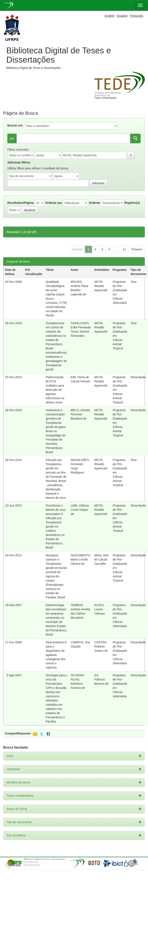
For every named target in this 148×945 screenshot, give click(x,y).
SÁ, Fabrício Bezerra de (101, 679)
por (12, 138)
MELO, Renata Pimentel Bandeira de (80, 414)
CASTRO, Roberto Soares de (101, 646)
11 (124, 249)
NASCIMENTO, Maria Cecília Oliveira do (81, 559)
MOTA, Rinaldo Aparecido (101, 286)
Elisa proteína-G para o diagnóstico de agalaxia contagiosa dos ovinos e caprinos (56, 655)
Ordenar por (53, 202)
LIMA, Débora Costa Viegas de (80, 510)
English (109, 15)
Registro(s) (132, 202)
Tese (133, 281)
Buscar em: (15, 125)
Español (122, 15)
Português (136, 15)
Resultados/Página (20, 202)
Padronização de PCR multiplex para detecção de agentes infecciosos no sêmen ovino (55, 389)
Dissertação (138, 377)
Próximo (136, 249)
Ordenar (94, 202)
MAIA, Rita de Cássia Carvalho (101, 559)
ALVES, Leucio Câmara (99, 609)
